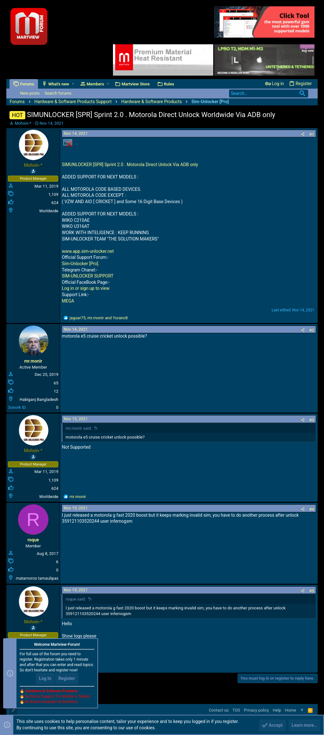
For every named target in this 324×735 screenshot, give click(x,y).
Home (290, 710)
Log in (45, 678)
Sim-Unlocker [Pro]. (80, 263)
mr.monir (33, 361)
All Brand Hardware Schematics (51, 702)
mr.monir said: (78, 428)
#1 (311, 134)
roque (33, 539)
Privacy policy (256, 710)
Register (66, 678)
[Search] (268, 93)
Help (277, 710)
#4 (311, 509)
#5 (311, 591)
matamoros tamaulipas (37, 578)
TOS (236, 710)
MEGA (68, 300)
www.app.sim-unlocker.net (88, 251)
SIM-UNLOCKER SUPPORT (87, 275)
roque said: (75, 599)
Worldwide (49, 211)
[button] (73, 84)
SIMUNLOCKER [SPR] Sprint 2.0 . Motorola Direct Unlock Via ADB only (130, 164)
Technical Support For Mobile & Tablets (57, 697)
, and (99, 317)
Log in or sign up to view (85, 288)
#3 (311, 420)
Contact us (219, 710)
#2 (311, 330)
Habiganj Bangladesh (39, 399)
